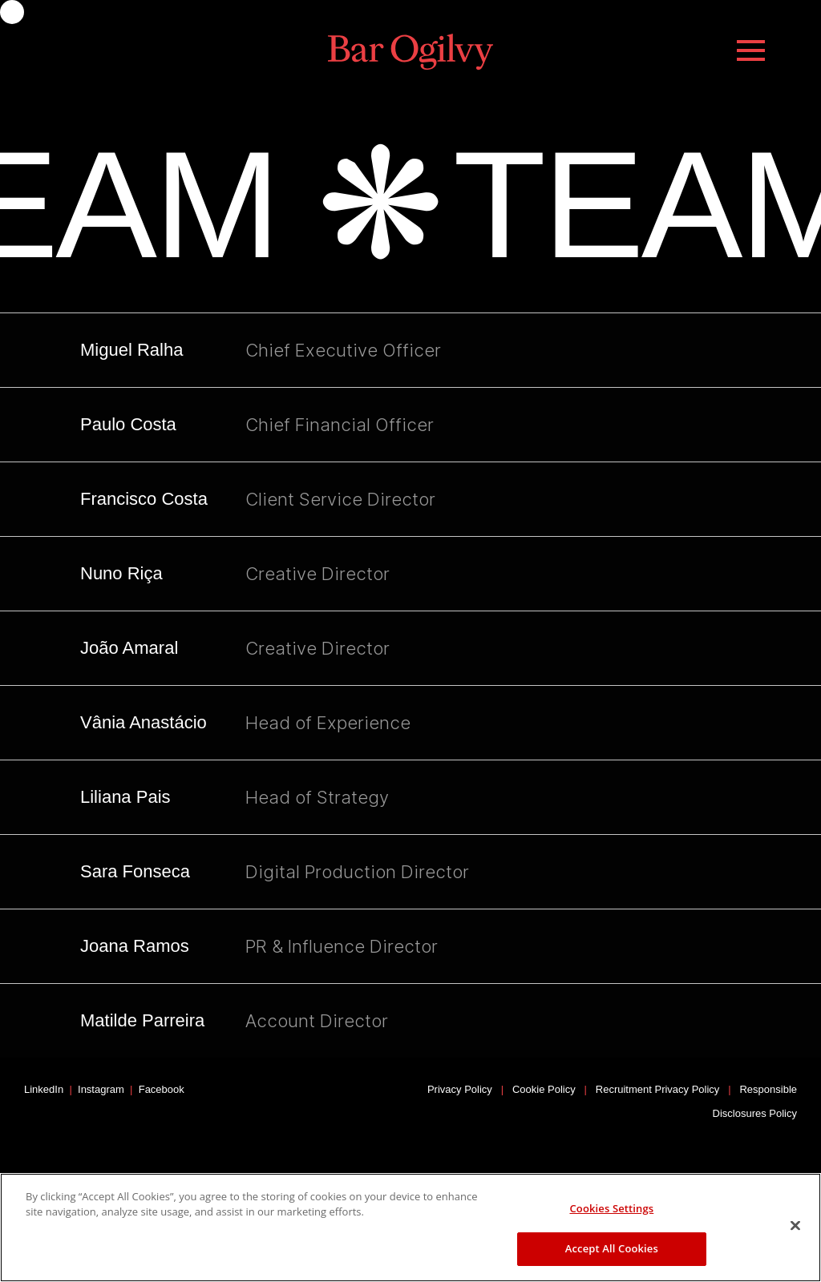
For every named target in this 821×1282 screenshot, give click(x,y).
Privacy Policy (459, 1089)
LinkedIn (43, 1089)
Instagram (101, 1089)
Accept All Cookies (611, 1248)
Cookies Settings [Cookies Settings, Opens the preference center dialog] (611, 1208)
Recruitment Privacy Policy (658, 1089)
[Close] (795, 1225)
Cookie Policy (544, 1089)
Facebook (161, 1089)
